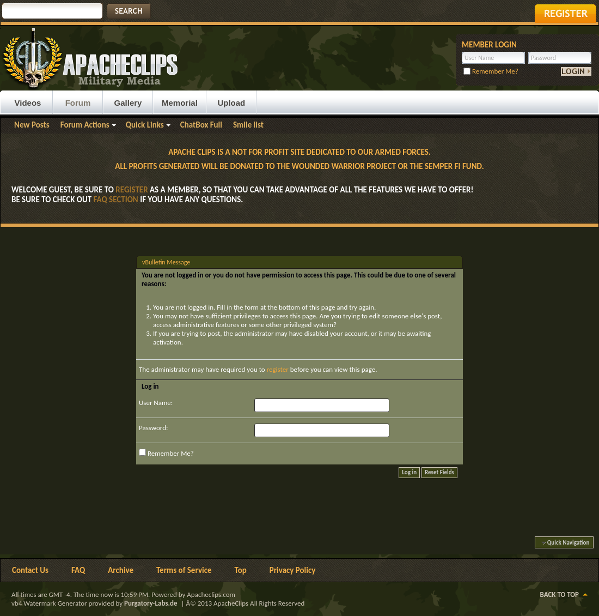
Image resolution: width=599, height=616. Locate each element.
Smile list (248, 125)
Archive (120, 570)
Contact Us (30, 570)
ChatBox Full (201, 125)
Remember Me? (490, 71)
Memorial (180, 102)
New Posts (32, 125)
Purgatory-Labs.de (151, 603)
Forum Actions (84, 125)
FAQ (78, 570)
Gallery (128, 102)
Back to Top (559, 594)
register (278, 369)
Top (241, 570)
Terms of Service (184, 570)
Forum (78, 102)
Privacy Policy (293, 570)
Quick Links (145, 125)
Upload (231, 102)
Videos (28, 102)
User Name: (156, 402)
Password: (153, 428)
